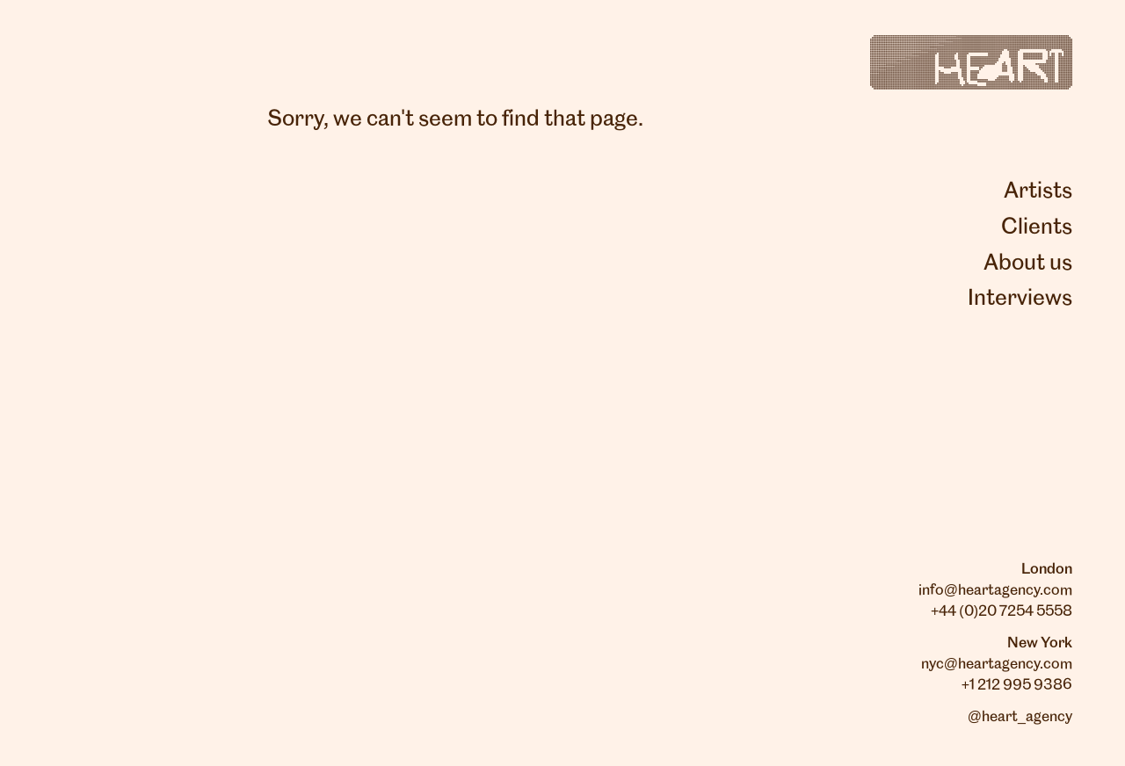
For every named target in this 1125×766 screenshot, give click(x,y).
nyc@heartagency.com (996, 664)
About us (1027, 263)
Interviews (1020, 298)
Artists (1038, 191)
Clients (1036, 227)
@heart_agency (1020, 717)
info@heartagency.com (995, 590)
